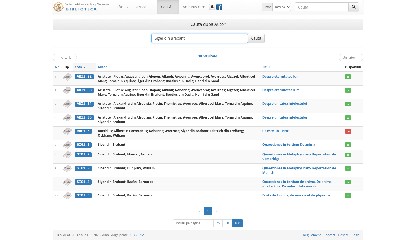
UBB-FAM (137, 235)
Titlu (266, 67)
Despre (343, 235)
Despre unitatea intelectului (284, 103)
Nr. (57, 67)
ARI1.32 (84, 76)
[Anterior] (200, 211)
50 (227, 223)
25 (218, 223)
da (347, 76)
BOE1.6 (83, 131)
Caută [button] (168, 6)
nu (348, 131)
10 (209, 223)
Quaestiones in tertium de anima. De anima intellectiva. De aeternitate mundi (297, 183)
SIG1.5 (83, 195)
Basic (355, 235)
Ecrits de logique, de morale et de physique (296, 195)
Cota (80, 67)
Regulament (312, 235)
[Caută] (353, 6)
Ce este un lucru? (275, 131)
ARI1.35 (84, 117)
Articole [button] (144, 6)
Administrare (194, 6)
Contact (329, 235)
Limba (267, 7)
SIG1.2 (83, 154)
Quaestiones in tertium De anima (288, 144)
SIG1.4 (83, 181)
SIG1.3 (83, 168)
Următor (351, 57)
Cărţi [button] (122, 6)
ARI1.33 (84, 90)
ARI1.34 (84, 103)
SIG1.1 (83, 144)
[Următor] (216, 211)
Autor (102, 67)
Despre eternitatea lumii (281, 76)
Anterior (65, 57)
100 (237, 223)
